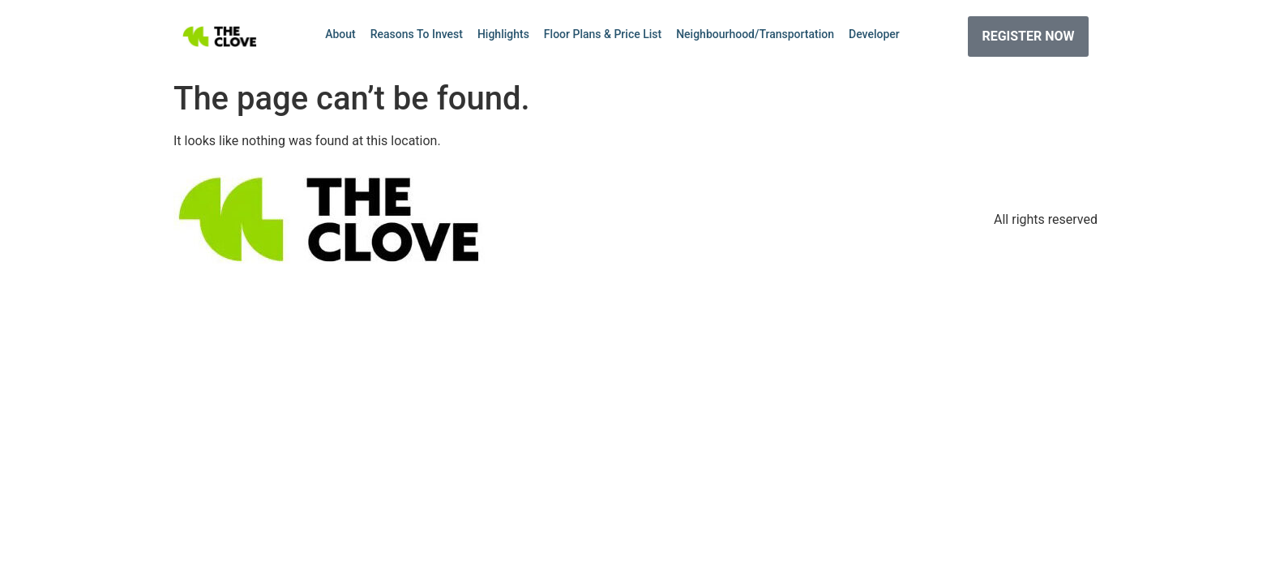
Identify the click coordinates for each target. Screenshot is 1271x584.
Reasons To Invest (416, 34)
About (340, 34)
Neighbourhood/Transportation (755, 34)
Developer (874, 34)
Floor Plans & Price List (602, 34)
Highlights (503, 34)
